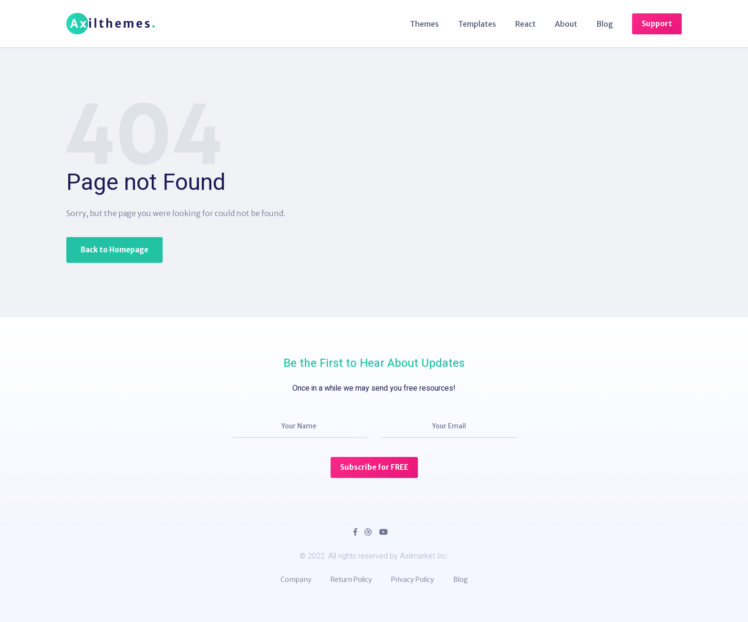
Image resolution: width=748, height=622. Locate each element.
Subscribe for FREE (374, 467)
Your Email (449, 426)
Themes (424, 24)
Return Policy (351, 579)
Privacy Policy (412, 579)
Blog (604, 24)
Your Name (298, 426)
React (525, 24)
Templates (477, 24)
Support (657, 23)
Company (296, 579)
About (566, 24)
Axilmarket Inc (423, 556)
